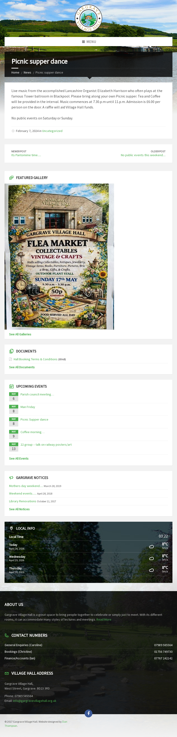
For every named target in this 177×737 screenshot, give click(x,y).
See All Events (19, 458)
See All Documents (22, 367)
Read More (103, 619)
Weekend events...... (22, 493)
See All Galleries (20, 334)
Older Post (158, 151)
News (27, 72)
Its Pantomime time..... (26, 155)
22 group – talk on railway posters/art (46, 444)
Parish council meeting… (37, 394)
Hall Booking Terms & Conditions (35, 359)
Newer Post (18, 151)
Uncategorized (52, 131)
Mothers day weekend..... (26, 486)
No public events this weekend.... (143, 155)
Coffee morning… (32, 432)
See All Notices (19, 509)
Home (15, 72)
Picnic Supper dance (34, 419)
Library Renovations (22, 501)
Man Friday (28, 407)
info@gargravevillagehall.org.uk (34, 701)
